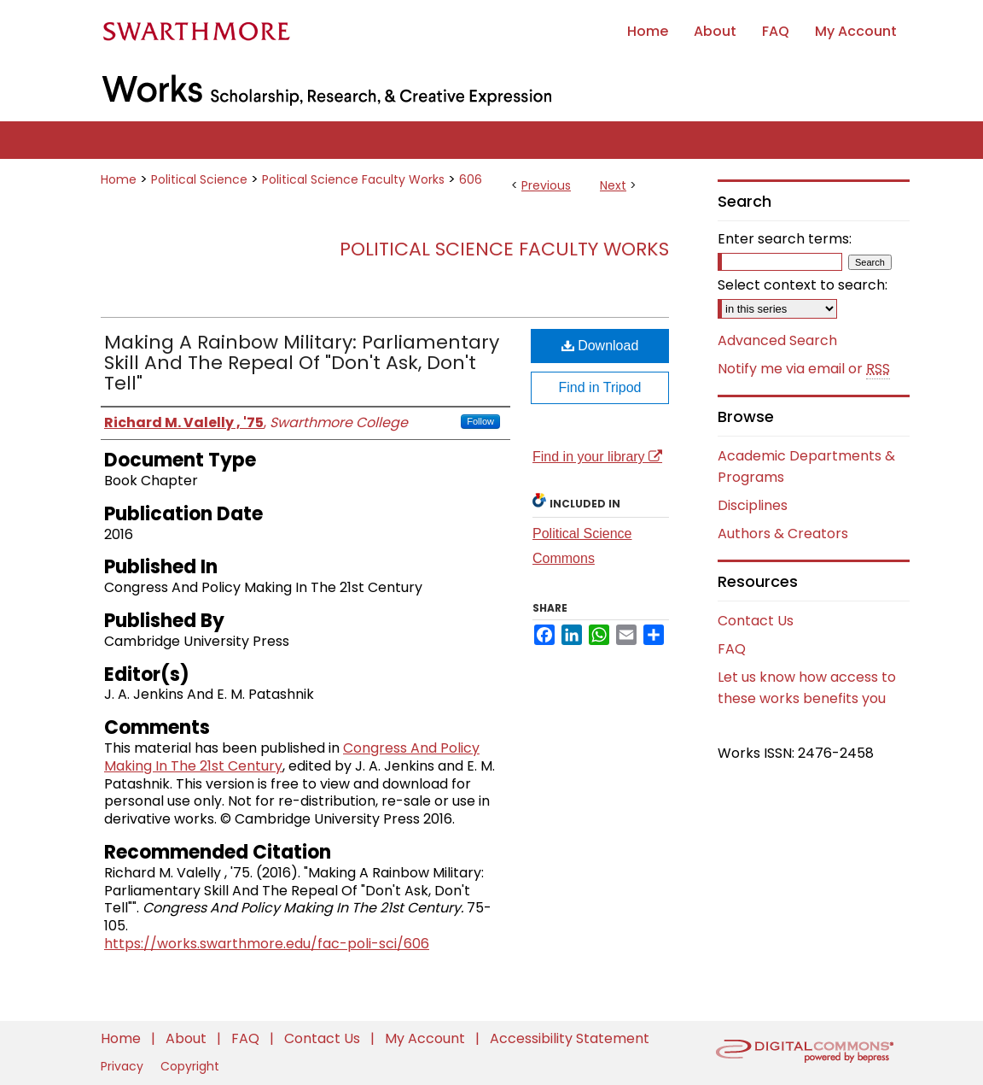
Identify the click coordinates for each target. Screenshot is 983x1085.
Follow (480, 421)
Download (600, 345)
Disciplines (753, 505)
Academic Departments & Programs (806, 466)
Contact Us (756, 620)
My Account (426, 1038)
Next (613, 185)
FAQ (732, 649)
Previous (546, 185)
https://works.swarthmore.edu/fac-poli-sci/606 (266, 943)
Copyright (189, 1066)
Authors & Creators (783, 533)
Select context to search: (802, 285)
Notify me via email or (804, 369)
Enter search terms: (785, 239)
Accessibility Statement (569, 1038)
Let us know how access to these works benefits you (807, 687)
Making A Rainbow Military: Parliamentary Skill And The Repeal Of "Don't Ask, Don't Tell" (301, 362)
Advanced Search (777, 340)
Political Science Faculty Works (353, 179)
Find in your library (597, 456)
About (188, 1038)
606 (470, 179)
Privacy (124, 1066)
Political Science (199, 179)
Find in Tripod (600, 387)
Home (119, 179)
